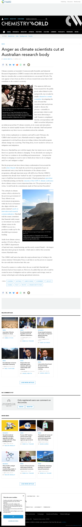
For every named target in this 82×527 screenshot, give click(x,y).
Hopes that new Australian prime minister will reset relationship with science (25, 366)
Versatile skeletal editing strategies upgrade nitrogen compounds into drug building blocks (9, 438)
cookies (64, 522)
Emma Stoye (9, 338)
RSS (38, 496)
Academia (10, 281)
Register (13, 19)
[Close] (23, 496)
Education (70, 1)
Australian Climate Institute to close (8, 332)
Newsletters (11, 36)
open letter (48, 178)
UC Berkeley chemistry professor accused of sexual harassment (45, 467)
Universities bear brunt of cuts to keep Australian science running (45, 366)
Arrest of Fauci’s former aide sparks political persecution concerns (27, 467)
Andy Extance (45, 342)
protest (24, 284)
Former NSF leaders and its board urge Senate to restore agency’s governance (26, 437)
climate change (28, 281)
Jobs (17, 36)
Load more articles (27, 382)
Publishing (63, 1)
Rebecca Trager (28, 341)
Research (40, 330)
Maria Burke (44, 444)
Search (46, 19)
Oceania (9, 284)
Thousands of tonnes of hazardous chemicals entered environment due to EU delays (45, 437)
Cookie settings (13, 520)
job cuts (48, 281)
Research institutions (35, 284)
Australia (18, 281)
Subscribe (21, 19)
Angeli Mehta (7, 59)
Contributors (31, 496)
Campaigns (40, 514)
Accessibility (38, 507)
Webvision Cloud (77, 525)
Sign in (21, 406)
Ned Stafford (9, 368)
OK (13, 516)
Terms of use (29, 507)
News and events (30, 514)
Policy (17, 284)
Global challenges (65, 514)
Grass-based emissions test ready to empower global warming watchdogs (45, 334)
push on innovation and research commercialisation (10, 211)
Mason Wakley (10, 445)
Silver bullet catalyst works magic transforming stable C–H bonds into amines (9, 468)
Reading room (23, 36)
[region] (13, 509)
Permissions (47, 507)
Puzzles (31, 36)
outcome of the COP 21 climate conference (38, 181)
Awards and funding (51, 514)
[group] (76, 32)
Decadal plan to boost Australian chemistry (9, 363)
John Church (10, 168)
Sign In (6, 19)
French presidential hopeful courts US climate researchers (26, 333)
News (3, 44)
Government (39, 281)
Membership (77, 1)
